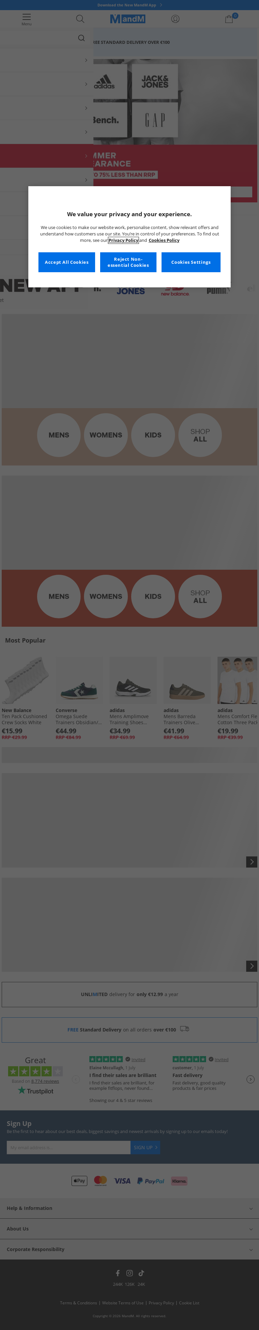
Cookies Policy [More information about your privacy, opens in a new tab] (164, 240)
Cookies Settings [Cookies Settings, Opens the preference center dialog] (190, 262)
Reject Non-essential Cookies (128, 262)
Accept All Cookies (66, 262)
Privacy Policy (123, 240)
